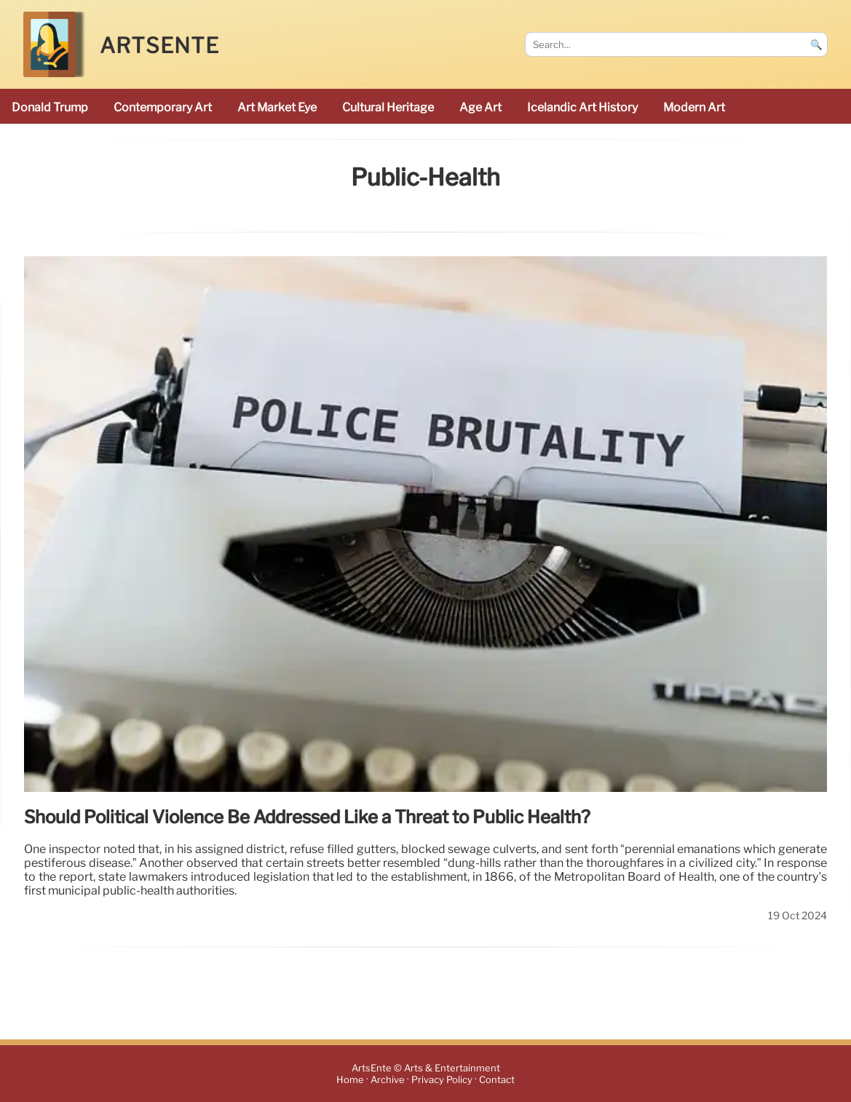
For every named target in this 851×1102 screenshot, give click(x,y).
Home (350, 1079)
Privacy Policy (441, 1079)
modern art (694, 107)
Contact (497, 1079)
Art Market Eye (277, 107)
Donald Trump (50, 107)
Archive (388, 1079)
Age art (480, 107)
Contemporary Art (163, 107)
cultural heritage (388, 107)
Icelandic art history (582, 107)
